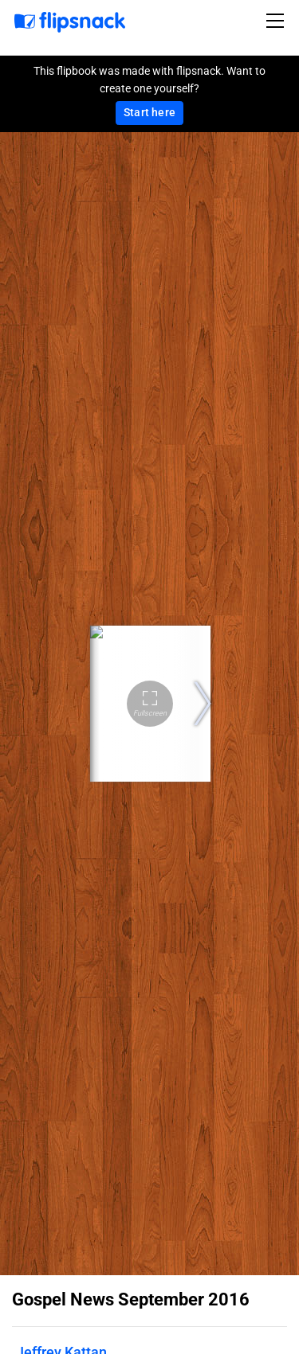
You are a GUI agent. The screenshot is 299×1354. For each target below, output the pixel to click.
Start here (149, 112)
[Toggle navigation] (277, 20)
